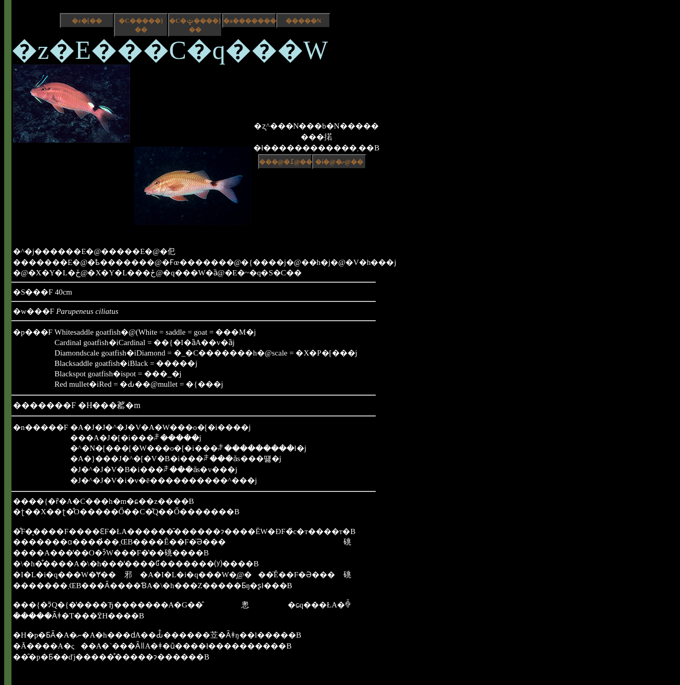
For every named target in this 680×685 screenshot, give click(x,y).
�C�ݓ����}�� (195, 25)
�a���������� (249, 20)
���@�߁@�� (285, 162)
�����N (304, 20)
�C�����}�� (141, 25)
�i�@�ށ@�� (339, 162)
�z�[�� (86, 20)
